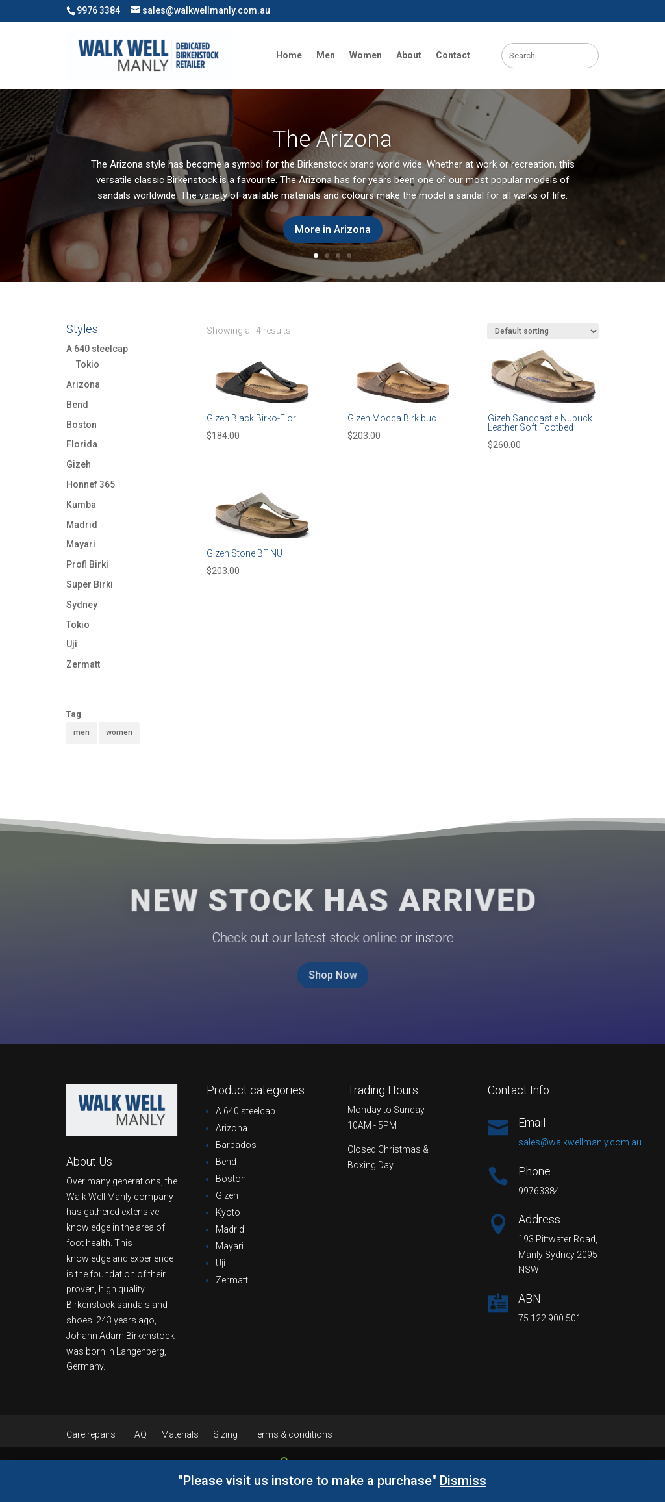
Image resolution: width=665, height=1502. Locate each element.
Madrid (81, 524)
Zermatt (83, 664)
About (408, 55)
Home (289, 55)
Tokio (87, 364)
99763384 (539, 1191)
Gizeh (78, 464)
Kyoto (228, 1212)
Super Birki (89, 584)
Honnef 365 (90, 484)
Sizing (225, 1435)
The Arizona (332, 139)
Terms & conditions (292, 1435)
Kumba (81, 504)
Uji (71, 644)
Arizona (83, 384)
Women (365, 55)
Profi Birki (87, 564)
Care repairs (91, 1435)
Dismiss (463, 1480)
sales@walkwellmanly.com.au (580, 1142)
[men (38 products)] (81, 733)
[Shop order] (543, 331)
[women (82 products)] (119, 733)
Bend (77, 404)
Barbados (236, 1145)
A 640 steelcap (97, 349)
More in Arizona (333, 229)
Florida (81, 444)
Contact (453, 55)
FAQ (138, 1435)
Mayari (80, 544)
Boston (81, 424)
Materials (180, 1435)
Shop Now (333, 975)
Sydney (81, 604)
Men (325, 55)
